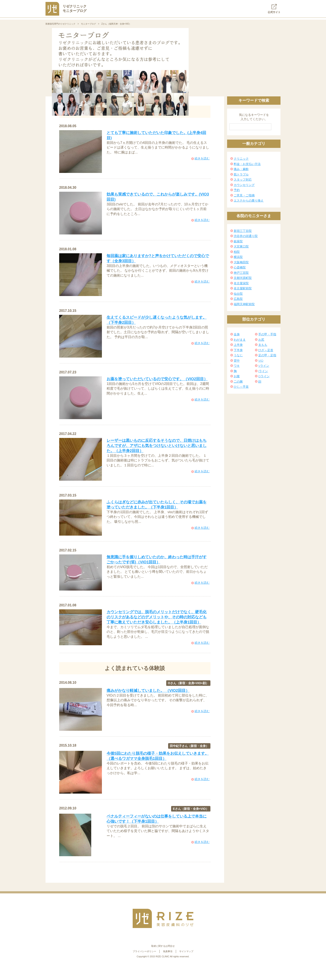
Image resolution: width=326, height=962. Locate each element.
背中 (237, 360)
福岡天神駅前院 (244, 304)
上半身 (238, 345)
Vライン (263, 366)
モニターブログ (88, 24)
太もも (262, 345)
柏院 (237, 252)
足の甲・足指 (267, 355)
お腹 (237, 376)
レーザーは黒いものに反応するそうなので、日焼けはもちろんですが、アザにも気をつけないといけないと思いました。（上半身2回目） (157, 445)
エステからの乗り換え (249, 200)
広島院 (238, 299)
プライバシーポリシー (144, 951)
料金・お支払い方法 (247, 164)
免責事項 (167, 951)
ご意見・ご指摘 (244, 195)
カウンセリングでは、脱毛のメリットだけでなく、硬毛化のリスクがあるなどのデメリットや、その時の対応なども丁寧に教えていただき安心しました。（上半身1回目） (157, 617)
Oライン (264, 376)
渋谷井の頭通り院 (246, 236)
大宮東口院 (241, 246)
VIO (260, 360)
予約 (237, 190)
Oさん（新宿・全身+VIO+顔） (188, 683)
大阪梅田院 (241, 262)
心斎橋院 (240, 267)
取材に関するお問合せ (163, 946)
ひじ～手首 (241, 387)
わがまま (240, 340)
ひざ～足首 (265, 350)
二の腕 (238, 381)
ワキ (237, 366)
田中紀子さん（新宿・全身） (189, 746)
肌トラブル (241, 174)
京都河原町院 (243, 278)
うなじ (238, 355)
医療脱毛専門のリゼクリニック (60, 24)
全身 (237, 334)
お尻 (261, 340)
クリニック (241, 159)
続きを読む (202, 158)
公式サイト (274, 9)
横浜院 (238, 257)
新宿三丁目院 (243, 231)
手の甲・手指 (267, 334)
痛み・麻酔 (241, 169)
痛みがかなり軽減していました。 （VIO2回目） (148, 690)
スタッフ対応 (243, 179)
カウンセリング (244, 185)
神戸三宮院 (241, 273)
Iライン (263, 371)
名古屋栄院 (241, 283)
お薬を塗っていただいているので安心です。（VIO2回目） (157, 379)
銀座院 (238, 241)
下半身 (238, 350)
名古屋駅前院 (243, 288)
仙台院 (238, 294)
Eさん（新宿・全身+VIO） (191, 808)
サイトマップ (186, 951)
